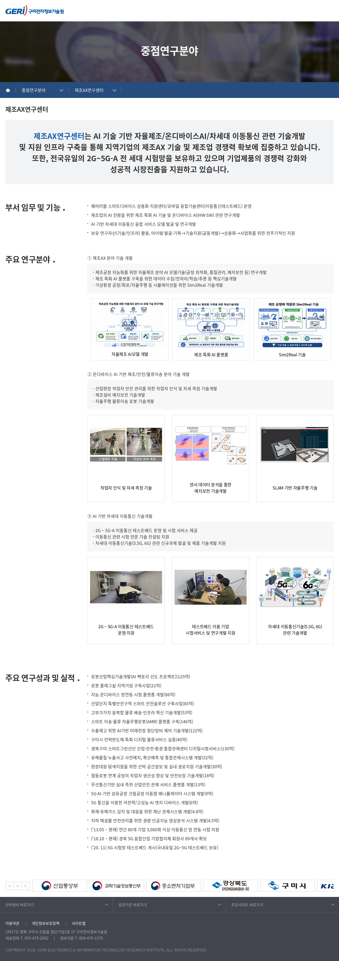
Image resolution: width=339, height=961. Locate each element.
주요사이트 (247, 904)
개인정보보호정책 (45, 923)
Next (17, 886)
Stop (25, 886)
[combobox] (42, 90)
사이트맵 (79, 923)
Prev (9, 886)
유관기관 (132, 904)
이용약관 (12, 923)
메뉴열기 (330, 10)
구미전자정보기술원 (34, 10)
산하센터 (19, 904)
